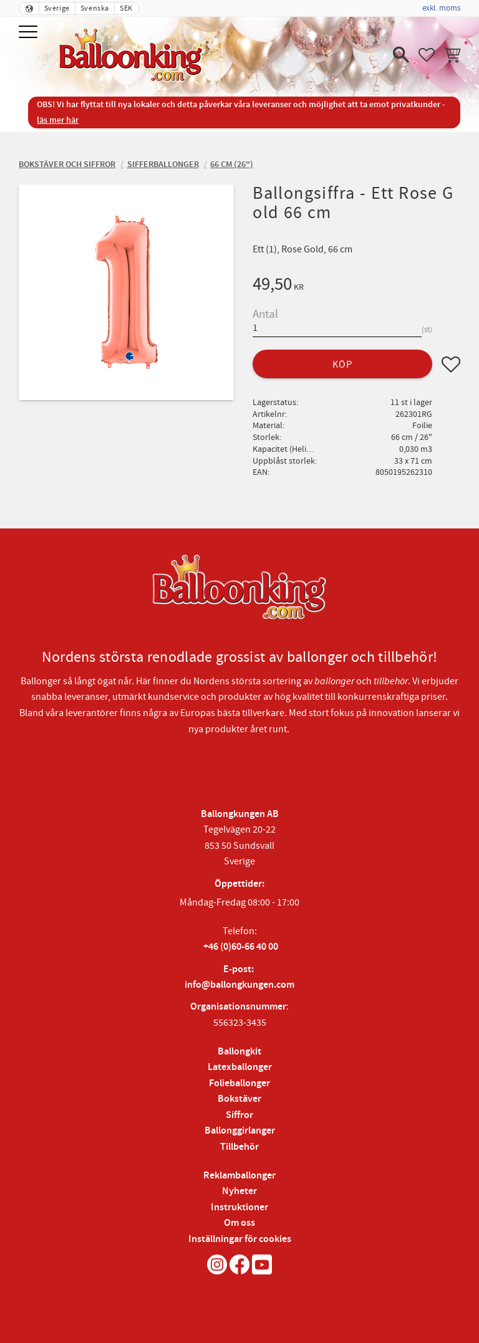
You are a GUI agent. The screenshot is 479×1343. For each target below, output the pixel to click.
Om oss (239, 1223)
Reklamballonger (239, 1175)
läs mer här (58, 120)
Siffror (239, 1115)
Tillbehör (239, 1147)
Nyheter (239, 1191)
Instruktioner (239, 1207)
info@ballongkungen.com (239, 985)
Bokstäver (239, 1099)
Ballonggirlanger (240, 1130)
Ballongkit (239, 1051)
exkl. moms (441, 8)
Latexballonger (240, 1067)
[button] (30, 33)
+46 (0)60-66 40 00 (240, 946)
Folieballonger (239, 1083)
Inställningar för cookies (239, 1239)
